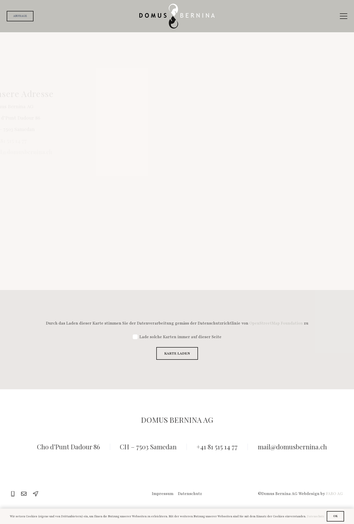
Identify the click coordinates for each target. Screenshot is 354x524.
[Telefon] (279, 133)
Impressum (162, 493)
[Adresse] (214, 154)
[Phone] (13, 494)
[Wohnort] (279, 154)
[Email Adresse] (214, 133)
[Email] (24, 494)
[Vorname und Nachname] (246, 111)
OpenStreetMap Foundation (276, 323)
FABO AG (334, 493)
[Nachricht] (246, 186)
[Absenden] (204, 248)
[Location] (35, 494)
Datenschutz (190, 493)
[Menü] (343, 16)
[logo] (177, 16)
